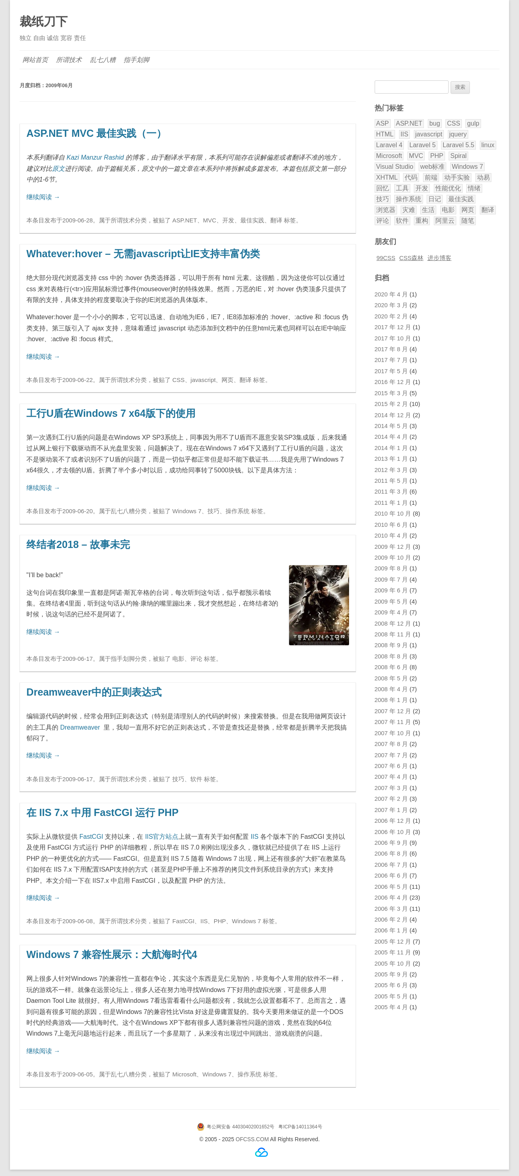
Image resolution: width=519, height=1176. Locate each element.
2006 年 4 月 (391, 897)
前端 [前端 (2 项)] (431, 177)
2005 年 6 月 (391, 985)
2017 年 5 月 (391, 371)
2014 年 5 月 (391, 426)
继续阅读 (43, 197)
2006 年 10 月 (393, 832)
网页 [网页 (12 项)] (467, 209)
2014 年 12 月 (393, 415)
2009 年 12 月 (393, 547)
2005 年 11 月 (393, 952)
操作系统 (238, 511)
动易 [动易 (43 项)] (483, 177)
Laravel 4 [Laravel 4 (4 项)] (389, 145)
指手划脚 (137, 59)
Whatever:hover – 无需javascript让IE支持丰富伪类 (143, 253)
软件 (196, 779)
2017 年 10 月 (393, 338)
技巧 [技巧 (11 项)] (382, 199)
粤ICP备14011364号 (300, 1127)
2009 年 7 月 (391, 579)
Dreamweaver (80, 727)
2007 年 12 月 (393, 711)
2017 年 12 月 (393, 327)
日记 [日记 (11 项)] (434, 199)
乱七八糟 (103, 59)
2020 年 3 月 (391, 305)
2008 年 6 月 (391, 667)
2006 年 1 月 (391, 930)
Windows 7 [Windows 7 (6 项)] (467, 166)
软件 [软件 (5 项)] (402, 220)
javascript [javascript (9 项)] (429, 134)
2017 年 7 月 (391, 360)
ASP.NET (184, 220)
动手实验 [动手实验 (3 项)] (457, 177)
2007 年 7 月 (391, 755)
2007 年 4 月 (391, 777)
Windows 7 (187, 511)
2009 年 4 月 (391, 612)
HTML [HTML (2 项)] (385, 134)
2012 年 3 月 (391, 470)
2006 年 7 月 (391, 865)
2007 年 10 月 (393, 733)
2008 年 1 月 (391, 700)
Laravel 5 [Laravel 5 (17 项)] (422, 145)
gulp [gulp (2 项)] (473, 123)
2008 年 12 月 (393, 623)
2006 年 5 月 (391, 887)
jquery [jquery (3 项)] (458, 134)
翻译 (276, 220)
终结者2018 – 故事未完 (78, 544)
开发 (228, 220)
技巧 (214, 511)
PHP (220, 921)
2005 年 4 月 (391, 1007)
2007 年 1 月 (391, 810)
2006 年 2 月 (391, 919)
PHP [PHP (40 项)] (436, 155)
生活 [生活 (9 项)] (428, 209)
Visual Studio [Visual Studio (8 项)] (394, 166)
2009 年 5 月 (391, 601)
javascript (203, 380)
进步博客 (439, 258)
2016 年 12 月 (393, 382)
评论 (196, 659)
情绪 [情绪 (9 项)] (474, 188)
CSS (178, 380)
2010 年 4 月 (391, 535)
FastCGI (91, 836)
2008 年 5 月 (391, 678)
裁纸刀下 (44, 21)
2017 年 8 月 (391, 349)
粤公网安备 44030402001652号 (240, 1127)
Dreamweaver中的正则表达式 (94, 692)
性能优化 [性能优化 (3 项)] (448, 188)
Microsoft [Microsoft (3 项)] (389, 155)
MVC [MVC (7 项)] (416, 155)
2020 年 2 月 (391, 316)
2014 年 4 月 (391, 437)
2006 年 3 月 (391, 909)
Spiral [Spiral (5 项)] (458, 155)
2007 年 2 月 (391, 799)
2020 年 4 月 (391, 294)
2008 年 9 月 (391, 645)
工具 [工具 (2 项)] (402, 188)
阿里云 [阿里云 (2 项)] (445, 220)
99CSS (386, 258)
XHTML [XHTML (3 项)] (387, 177)
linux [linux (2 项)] (488, 145)
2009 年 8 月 (391, 568)
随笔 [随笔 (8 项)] (467, 220)
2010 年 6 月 (391, 525)
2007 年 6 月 (391, 766)
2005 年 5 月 (391, 996)
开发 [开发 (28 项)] (421, 188)
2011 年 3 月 (391, 491)
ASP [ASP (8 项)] (382, 123)
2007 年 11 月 (393, 722)
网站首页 (36, 59)
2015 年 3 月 (391, 393)
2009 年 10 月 (393, 557)
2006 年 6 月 (391, 875)
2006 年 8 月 (391, 853)
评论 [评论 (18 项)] (382, 220)
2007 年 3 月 (391, 788)
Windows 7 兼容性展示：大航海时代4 (111, 954)
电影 (178, 659)
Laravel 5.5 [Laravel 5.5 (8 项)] (458, 145)
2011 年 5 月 (391, 481)
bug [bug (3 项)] (434, 123)
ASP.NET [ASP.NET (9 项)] (409, 123)
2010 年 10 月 (393, 513)
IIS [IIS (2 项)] (405, 134)
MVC (209, 220)
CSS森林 (411, 258)
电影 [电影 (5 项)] (448, 209)
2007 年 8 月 (391, 744)
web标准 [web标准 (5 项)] (432, 166)
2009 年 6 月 (391, 590)
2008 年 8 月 (391, 656)
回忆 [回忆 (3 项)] (382, 188)
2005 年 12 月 (393, 941)
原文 (58, 168)
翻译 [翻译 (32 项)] (487, 209)
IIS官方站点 (162, 836)
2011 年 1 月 (391, 503)
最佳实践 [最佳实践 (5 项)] (461, 199)
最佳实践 (252, 220)
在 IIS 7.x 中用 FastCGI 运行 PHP (102, 812)
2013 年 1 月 (391, 459)
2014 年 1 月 (391, 448)
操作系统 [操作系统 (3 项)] (408, 199)
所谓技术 (69, 59)
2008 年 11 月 (393, 634)
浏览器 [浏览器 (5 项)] (385, 209)
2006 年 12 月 (393, 821)
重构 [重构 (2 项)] (421, 220)
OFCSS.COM (252, 1139)
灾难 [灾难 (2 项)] (408, 209)
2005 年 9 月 (391, 974)
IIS (255, 836)
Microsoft (184, 1074)
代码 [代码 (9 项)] (411, 177)
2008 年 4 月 (391, 689)
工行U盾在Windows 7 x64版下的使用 (111, 413)
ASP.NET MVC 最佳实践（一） (96, 133)
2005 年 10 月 (393, 963)
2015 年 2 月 (391, 404)
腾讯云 (261, 1152)
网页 (228, 380)
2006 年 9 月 (391, 843)
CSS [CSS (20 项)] (453, 123)
